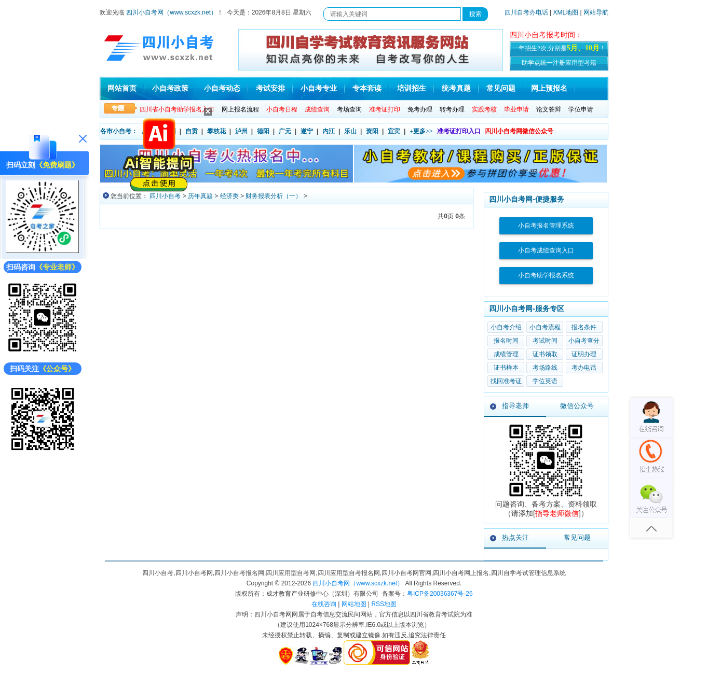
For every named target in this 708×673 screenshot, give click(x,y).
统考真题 (456, 88)
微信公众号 (577, 406)
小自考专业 (319, 88)
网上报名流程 (240, 109)
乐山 (350, 131)
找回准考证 (506, 381)
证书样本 (506, 367)
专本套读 (367, 88)
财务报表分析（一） (274, 196)
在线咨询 (323, 604)
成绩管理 (506, 354)
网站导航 (595, 12)
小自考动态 (222, 88)
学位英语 (545, 381)
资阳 (372, 131)
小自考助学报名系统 (546, 275)
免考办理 (419, 109)
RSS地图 (384, 604)
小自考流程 (545, 327)
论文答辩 (548, 109)
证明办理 (583, 354)
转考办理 (452, 109)
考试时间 (545, 340)
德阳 (263, 131)
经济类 (229, 196)
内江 (328, 131)
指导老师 (515, 406)
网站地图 (354, 604)
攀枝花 (216, 131)
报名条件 (583, 327)
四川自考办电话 (526, 12)
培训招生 (411, 88)
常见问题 (500, 88)
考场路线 (545, 367)
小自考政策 (170, 88)
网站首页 (122, 88)
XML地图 (566, 12)
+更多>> (421, 131)
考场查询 (349, 109)
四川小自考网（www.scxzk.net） (171, 12)
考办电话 (583, 367)
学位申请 (580, 109)
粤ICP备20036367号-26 (440, 593)
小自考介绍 (506, 327)
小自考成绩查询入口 (546, 250)
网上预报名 (549, 88)
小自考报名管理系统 (546, 225)
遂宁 (307, 131)
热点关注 (515, 537)
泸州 (241, 131)
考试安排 (270, 88)
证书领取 (545, 354)
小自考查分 (584, 340)
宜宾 (394, 131)
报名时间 (506, 340)
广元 (285, 131)
